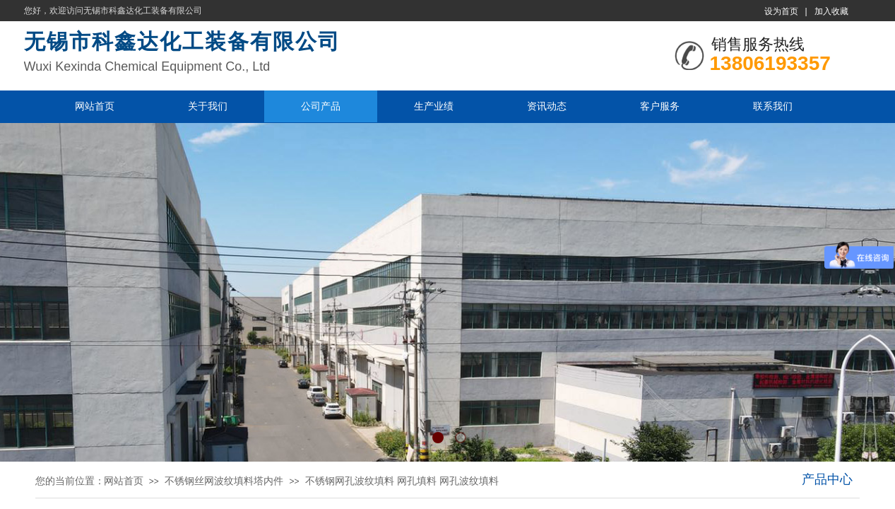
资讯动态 (547, 106)
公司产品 (320, 106)
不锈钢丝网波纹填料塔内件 (224, 480)
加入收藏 (831, 11)
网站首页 (94, 106)
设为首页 (781, 11)
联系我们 (773, 106)
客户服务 (660, 106)
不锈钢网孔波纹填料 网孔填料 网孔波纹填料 (402, 480)
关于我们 (207, 106)
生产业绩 (434, 106)
